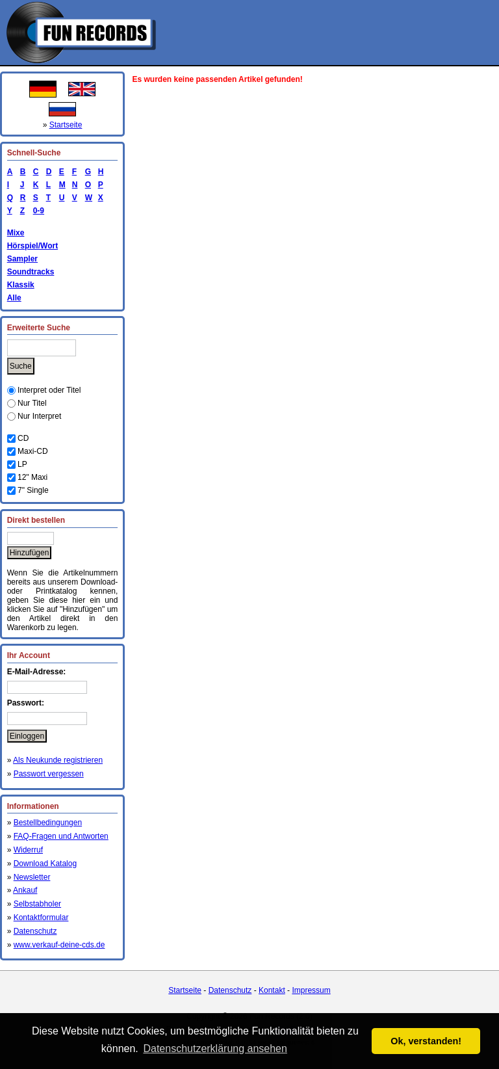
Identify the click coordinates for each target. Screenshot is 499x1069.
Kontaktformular (41, 917)
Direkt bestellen (36, 520)
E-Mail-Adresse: (36, 671)
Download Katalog (45, 863)
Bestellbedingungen (48, 822)
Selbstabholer (37, 903)
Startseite (66, 124)
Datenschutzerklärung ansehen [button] (215, 1048)
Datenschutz (35, 931)
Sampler (22, 258)
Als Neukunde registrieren (58, 760)
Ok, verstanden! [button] (425, 1041)
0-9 (36, 210)
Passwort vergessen (49, 773)
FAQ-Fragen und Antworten (61, 836)
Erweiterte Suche (38, 327)
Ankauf (25, 890)
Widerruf (28, 849)
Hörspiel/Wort (32, 245)
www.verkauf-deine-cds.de (59, 944)
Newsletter (32, 877)
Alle (14, 297)
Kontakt (272, 990)
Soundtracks (31, 271)
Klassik (20, 284)
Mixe (16, 232)
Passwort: (25, 702)
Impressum (311, 990)
